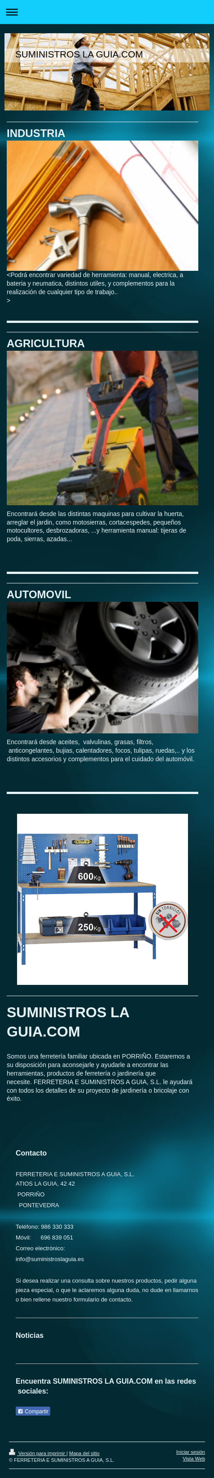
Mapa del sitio (84, 1453)
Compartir (32, 1411)
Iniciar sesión (190, 1452)
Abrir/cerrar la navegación (107, 12)
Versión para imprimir (37, 1453)
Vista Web (194, 1458)
